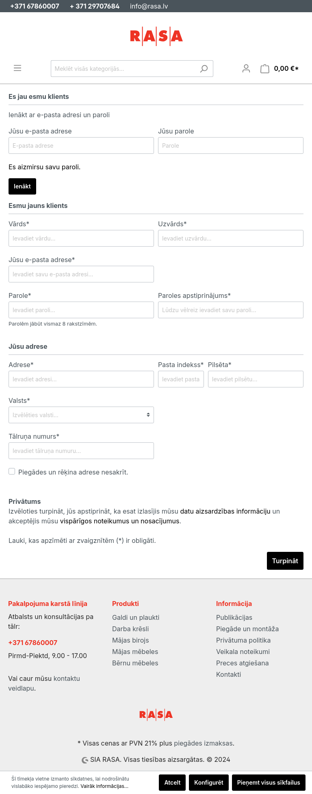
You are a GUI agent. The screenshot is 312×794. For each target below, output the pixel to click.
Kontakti (228, 674)
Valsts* (19, 400)
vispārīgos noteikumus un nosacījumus (120, 521)
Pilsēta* (220, 365)
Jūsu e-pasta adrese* (42, 260)
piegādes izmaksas (203, 743)
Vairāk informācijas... (104, 786)
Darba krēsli (130, 629)
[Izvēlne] (17, 68)
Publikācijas (234, 617)
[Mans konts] (246, 68)
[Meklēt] (203, 68)
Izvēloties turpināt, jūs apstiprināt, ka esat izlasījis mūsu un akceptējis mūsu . (144, 516)
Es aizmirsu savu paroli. (44, 167)
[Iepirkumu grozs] (280, 69)
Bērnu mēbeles (135, 663)
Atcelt (172, 782)
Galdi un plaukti (135, 617)
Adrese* (21, 365)
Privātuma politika (243, 640)
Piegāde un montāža (247, 629)
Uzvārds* (172, 224)
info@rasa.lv (149, 6)
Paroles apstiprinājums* (194, 295)
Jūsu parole (176, 131)
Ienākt (22, 186)
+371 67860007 (32, 643)
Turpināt (285, 561)
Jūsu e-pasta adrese (40, 131)
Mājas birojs (130, 640)
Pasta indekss (181, 365)
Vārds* (19, 224)
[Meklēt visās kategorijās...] (123, 68)
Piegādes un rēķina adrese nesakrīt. (73, 472)
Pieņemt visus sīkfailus (268, 782)
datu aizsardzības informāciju (225, 511)
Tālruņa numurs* (34, 436)
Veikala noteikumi (243, 651)
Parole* (20, 295)
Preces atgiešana (242, 663)
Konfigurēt (208, 782)
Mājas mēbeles (135, 651)
